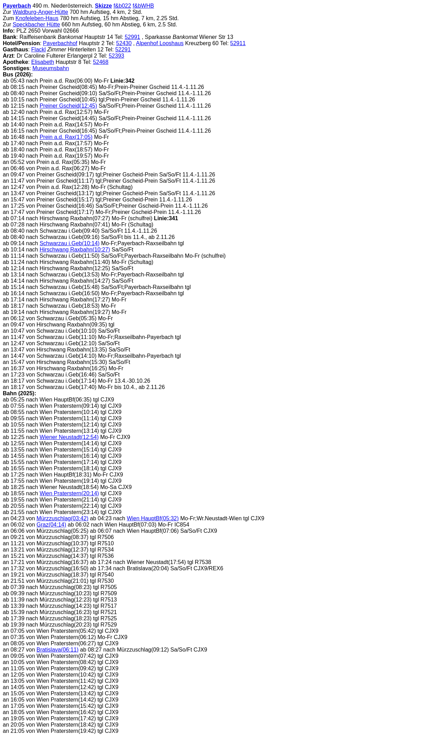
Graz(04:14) (51, 525)
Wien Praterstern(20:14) (69, 493)
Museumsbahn (50, 68)
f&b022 (122, 6)
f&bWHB (143, 6)
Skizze (103, 6)
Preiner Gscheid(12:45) (68, 106)
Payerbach (17, 6)
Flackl (38, 49)
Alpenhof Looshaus (160, 43)
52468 (100, 62)
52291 (123, 49)
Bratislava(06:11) (58, 650)
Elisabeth (42, 62)
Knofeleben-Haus (36, 18)
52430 (124, 43)
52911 (238, 43)
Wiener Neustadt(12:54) (69, 437)
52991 (132, 37)
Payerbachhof (60, 43)
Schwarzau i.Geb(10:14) (70, 243)
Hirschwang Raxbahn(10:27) (75, 249)
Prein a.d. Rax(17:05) (66, 137)
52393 (116, 56)
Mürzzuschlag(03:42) (62, 518)
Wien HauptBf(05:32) (153, 518)
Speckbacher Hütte (36, 24)
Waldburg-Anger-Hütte (40, 12)
